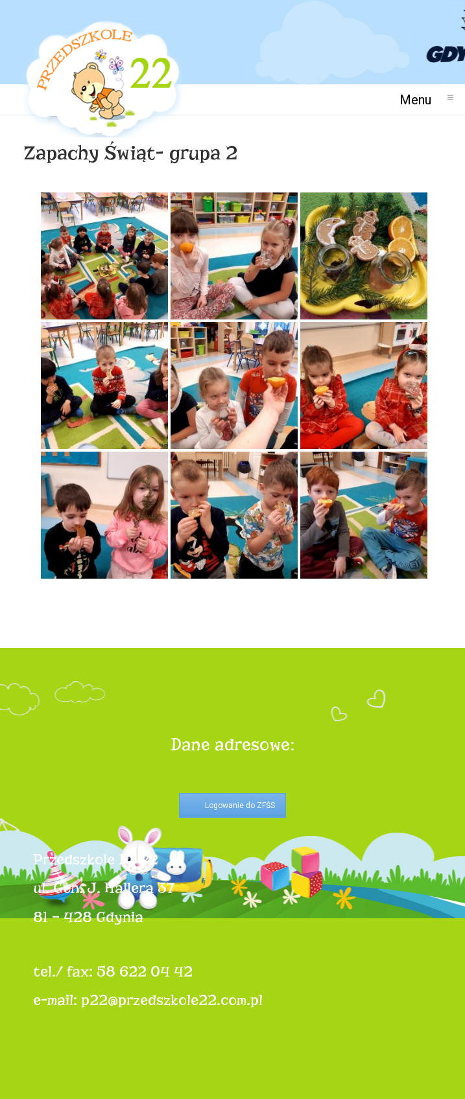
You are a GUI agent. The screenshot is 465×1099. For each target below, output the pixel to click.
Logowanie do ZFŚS (240, 805)
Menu (420, 99)
